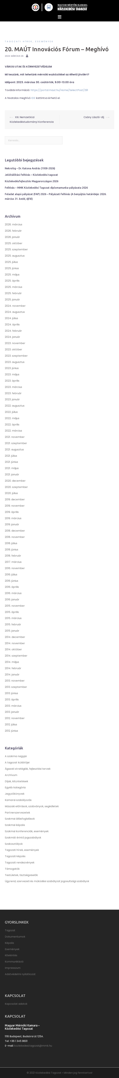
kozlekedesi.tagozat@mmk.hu (33, 1046)
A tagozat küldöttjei (17, 762)
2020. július (11, 493)
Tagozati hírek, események (29, 41)
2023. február (13, 393)
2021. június (11, 462)
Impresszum (12, 968)
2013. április (12, 699)
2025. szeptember (16, 249)
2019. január (12, 524)
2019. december (15, 499)
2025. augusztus (15, 256)
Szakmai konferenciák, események (27, 831)
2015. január (12, 631)
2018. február (13, 556)
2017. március (13, 562)
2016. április (12, 587)
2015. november (15, 606)
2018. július (11, 543)
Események (12, 949)
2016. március (13, 593)
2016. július (11, 574)
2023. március (13, 387)
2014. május (12, 662)
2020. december (15, 481)
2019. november (15, 506)
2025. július (11, 262)
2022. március (13, 431)
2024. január (12, 337)
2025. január (12, 299)
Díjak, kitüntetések (16, 781)
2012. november (15, 718)
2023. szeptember (16, 356)
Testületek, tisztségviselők (21, 875)
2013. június (11, 693)
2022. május (12, 418)
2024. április (12, 324)
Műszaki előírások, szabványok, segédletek (32, 806)
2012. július (11, 724)
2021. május (12, 468)
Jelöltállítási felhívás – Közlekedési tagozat (31, 174)
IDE (33, 98)
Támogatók (12, 869)
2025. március (13, 287)
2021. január (12, 474)
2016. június (11, 581)
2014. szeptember (16, 656)
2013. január (12, 712)
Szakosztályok (14, 844)
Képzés (9, 943)
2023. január (12, 399)
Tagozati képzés (15, 856)
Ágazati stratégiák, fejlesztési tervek (28, 769)
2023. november (15, 343)
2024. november (15, 306)
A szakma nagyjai (16, 756)
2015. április (12, 612)
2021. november (15, 437)
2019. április (12, 512)
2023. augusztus (14, 362)
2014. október (13, 649)
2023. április (12, 381)
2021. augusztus (14, 449)
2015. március (13, 618)
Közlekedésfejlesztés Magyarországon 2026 (31, 181)
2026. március (13, 224)
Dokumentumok (15, 936)
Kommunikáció (14, 961)
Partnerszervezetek (17, 812)
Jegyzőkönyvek (14, 794)
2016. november (15, 568)
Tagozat (10, 930)
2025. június (12, 268)
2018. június (11, 549)
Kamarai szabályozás (18, 800)
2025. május (12, 274)
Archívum (11, 775)
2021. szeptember (16, 443)
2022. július (11, 412)
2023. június (12, 368)
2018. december (15, 531)
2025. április (12, 281)
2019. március (13, 518)
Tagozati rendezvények (19, 862)
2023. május (12, 374)
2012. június (11, 731)
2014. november (15, 643)
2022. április (12, 424)
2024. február (13, 331)
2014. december (15, 637)
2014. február (13, 668)
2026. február (13, 231)
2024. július (11, 318)
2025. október (13, 243)
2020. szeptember (16, 487)
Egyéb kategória (15, 787)
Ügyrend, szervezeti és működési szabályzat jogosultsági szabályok (47, 881)
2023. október (13, 349)
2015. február (13, 624)
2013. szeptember (16, 687)
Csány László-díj (94, 117)
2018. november (15, 537)
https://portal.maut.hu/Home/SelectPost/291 (59, 90)
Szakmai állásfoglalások (20, 819)
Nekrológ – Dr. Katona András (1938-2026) (30, 168)
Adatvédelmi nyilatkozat (20, 974)
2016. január (12, 599)
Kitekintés (11, 955)
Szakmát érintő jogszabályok (23, 837)
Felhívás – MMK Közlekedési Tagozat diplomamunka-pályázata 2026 (46, 187)
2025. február (13, 293)
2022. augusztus (14, 406)
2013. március (13, 706)
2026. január (12, 237)
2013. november (15, 681)
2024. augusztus (15, 312)
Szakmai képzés (15, 825)
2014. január (12, 674)
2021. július (11, 456)
